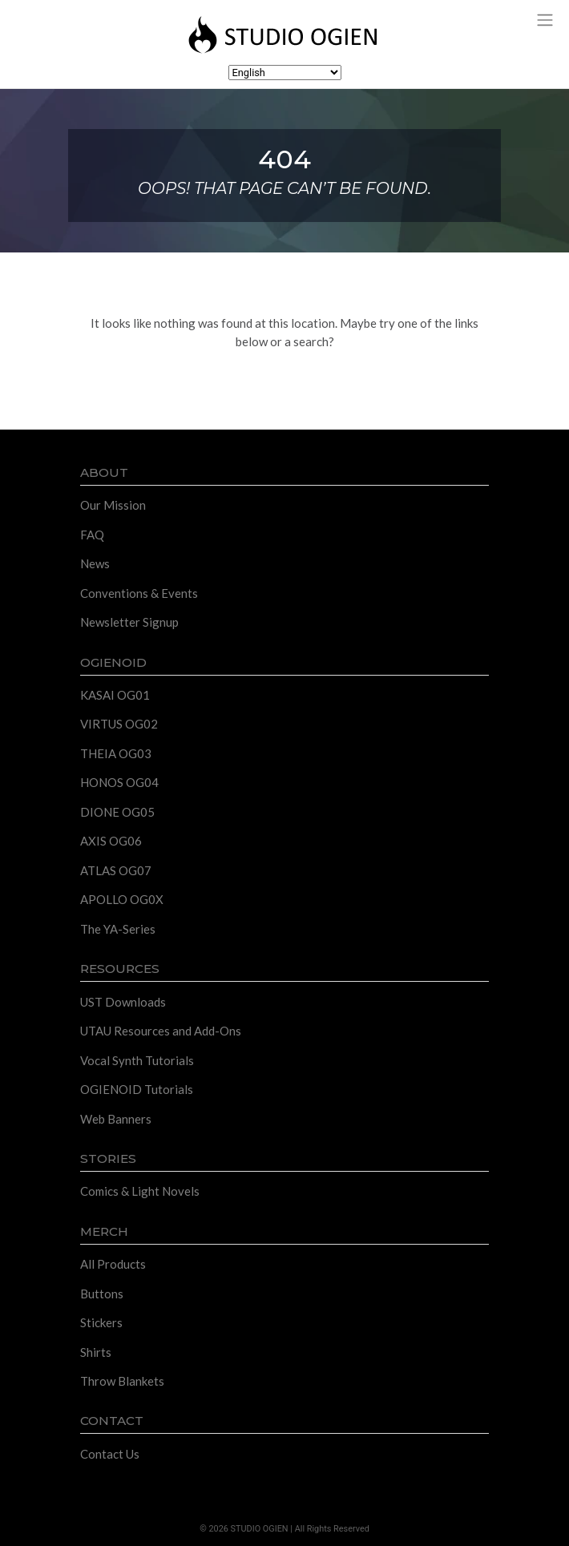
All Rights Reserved (332, 1529)
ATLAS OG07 (115, 870)
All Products (113, 1264)
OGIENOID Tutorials (136, 1089)
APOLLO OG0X (121, 899)
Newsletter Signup (129, 622)
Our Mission (113, 505)
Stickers (101, 1322)
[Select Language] (284, 72)
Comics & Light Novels (140, 1191)
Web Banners (115, 1119)
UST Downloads (123, 1002)
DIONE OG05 (117, 812)
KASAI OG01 (115, 695)
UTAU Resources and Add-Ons (160, 1030)
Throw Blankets (122, 1381)
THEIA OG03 (115, 753)
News (95, 563)
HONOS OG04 (119, 782)
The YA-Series (117, 929)
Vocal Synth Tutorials (137, 1060)
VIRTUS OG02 (119, 723)
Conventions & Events (139, 593)
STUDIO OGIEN (260, 1529)
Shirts (95, 1352)
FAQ (92, 534)
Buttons (101, 1293)
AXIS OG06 (111, 841)
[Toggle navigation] (544, 19)
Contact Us (109, 1454)
